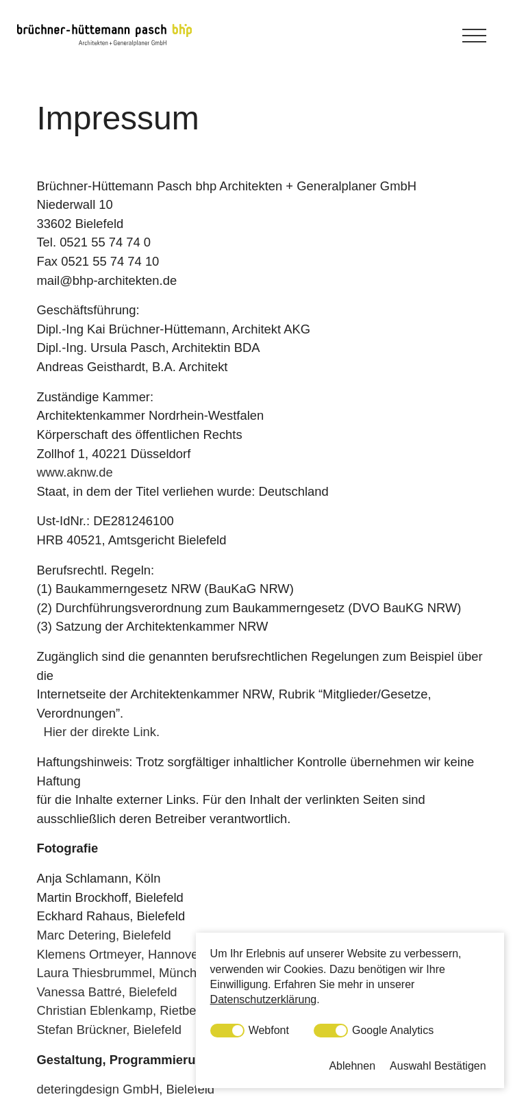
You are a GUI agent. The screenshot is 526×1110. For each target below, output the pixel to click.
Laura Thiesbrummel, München (123, 973)
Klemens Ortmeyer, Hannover (119, 954)
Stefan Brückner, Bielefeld (108, 1029)
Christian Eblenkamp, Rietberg (121, 1010)
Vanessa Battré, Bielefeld (106, 992)
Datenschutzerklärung (263, 999)
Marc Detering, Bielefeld (103, 935)
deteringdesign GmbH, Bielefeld (125, 1089)
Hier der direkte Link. (101, 731)
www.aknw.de (74, 472)
